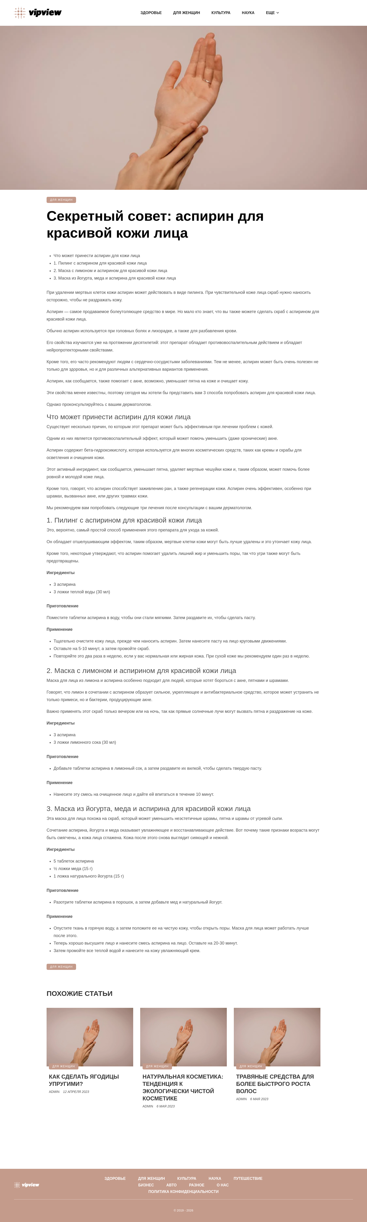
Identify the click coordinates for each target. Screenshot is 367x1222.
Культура (220, 13)
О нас (223, 1185)
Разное (197, 1185)
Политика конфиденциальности (183, 1192)
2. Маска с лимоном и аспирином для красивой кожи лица (110, 270)
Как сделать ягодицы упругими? (84, 1080)
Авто (171, 1185)
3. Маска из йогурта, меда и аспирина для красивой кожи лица (115, 278)
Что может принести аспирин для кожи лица (97, 255)
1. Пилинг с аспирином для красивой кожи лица (100, 263)
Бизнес (146, 1185)
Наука (248, 13)
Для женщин (186, 13)
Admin (54, 1091)
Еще (270, 13)
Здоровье (151, 13)
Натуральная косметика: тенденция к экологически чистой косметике (183, 1087)
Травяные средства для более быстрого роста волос (275, 1083)
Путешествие (248, 1179)
